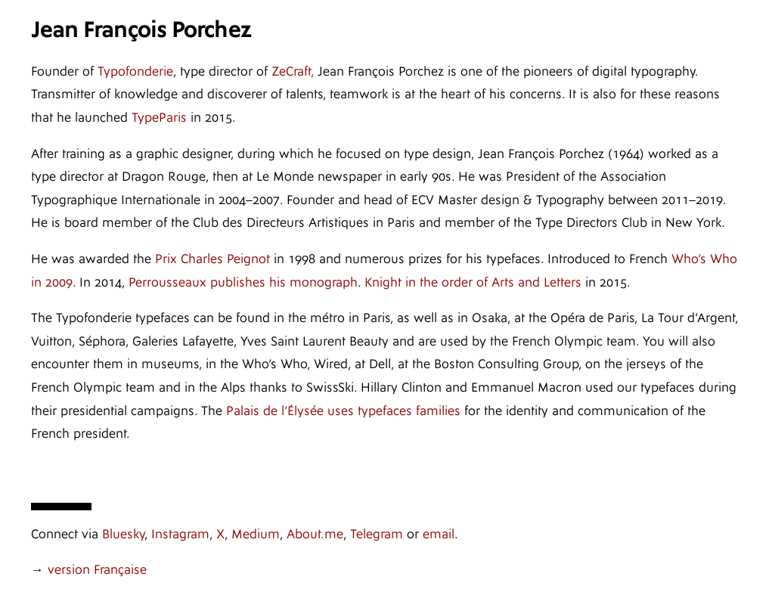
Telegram (376, 534)
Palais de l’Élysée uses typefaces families (343, 411)
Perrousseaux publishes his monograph (243, 282)
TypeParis (159, 117)
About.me (315, 534)
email (438, 534)
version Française (97, 569)
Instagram (180, 534)
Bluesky (123, 534)
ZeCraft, (292, 71)
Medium (255, 534)
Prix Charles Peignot (212, 259)
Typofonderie (135, 71)
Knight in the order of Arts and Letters (472, 282)
